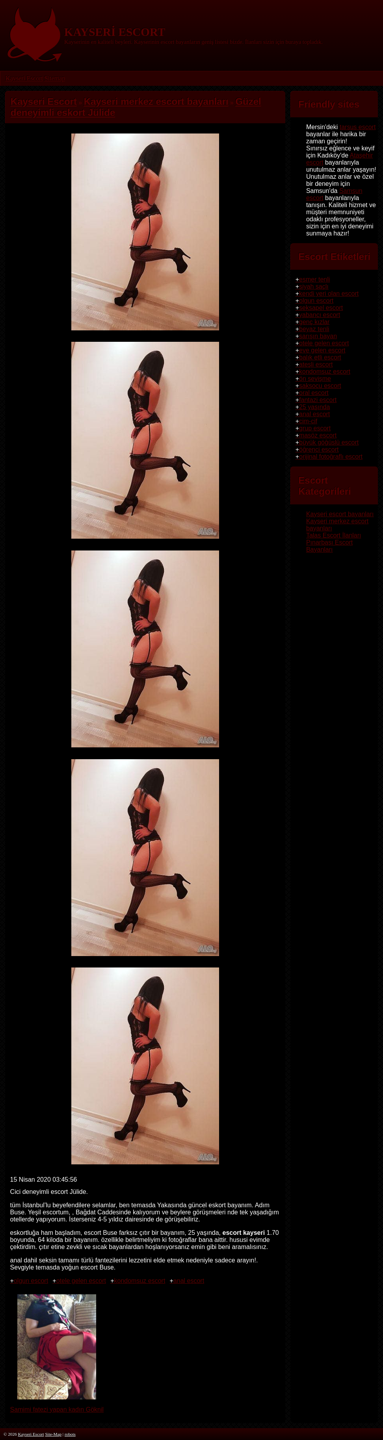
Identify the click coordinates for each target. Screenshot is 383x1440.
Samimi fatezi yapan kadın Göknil (57, 1406)
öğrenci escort (319, 449)
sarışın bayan (318, 336)
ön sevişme (315, 378)
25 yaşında (314, 407)
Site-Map (53, 1434)
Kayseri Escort (24, 78)
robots (70, 1434)
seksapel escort (321, 307)
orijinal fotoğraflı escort (331, 456)
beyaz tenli (314, 329)
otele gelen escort (81, 1280)
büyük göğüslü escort (329, 442)
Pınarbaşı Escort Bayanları (329, 546)
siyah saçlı (314, 286)
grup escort (315, 428)
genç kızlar (314, 322)
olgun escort (31, 1280)
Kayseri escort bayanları (340, 514)
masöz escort (318, 435)
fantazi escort (318, 400)
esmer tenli (314, 279)
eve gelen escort (322, 350)
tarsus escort (358, 127)
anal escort (188, 1280)
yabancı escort (319, 314)
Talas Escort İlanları (333, 535)
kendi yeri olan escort (329, 293)
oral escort (314, 392)
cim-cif (308, 421)
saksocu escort (320, 385)
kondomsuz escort (139, 1280)
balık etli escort (320, 357)
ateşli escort (316, 364)
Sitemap (54, 78)
